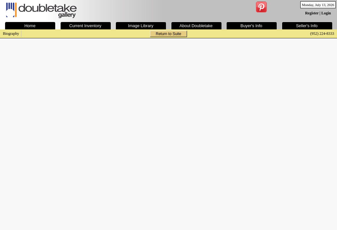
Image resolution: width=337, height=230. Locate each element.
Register (311, 13)
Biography (11, 33)
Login (326, 13)
